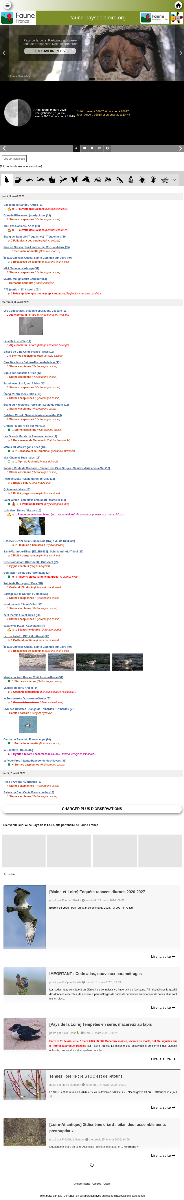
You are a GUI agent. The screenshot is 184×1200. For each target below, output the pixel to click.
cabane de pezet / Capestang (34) (24, 625)
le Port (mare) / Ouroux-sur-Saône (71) (27, 698)
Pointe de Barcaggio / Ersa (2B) (23, 583)
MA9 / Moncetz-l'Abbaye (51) (21, 268)
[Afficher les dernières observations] (21, 166)
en (178, 18)
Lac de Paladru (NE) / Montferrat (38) (26, 636)
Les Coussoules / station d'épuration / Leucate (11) (35, 310)
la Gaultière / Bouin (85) (18, 750)
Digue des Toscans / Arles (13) (23, 372)
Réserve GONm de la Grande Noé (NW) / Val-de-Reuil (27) (39, 541)
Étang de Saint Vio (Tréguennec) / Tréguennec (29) (35, 236)
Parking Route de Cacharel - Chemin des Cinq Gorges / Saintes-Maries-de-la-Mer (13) (57, 468)
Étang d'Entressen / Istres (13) (22, 394)
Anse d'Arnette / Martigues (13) (23, 781)
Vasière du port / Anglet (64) (21, 687)
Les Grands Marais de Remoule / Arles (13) (30, 436)
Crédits (106, 1184)
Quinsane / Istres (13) (17, 489)
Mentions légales (82, 1184)
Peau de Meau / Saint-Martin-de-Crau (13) (29, 478)
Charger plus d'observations (92, 809)
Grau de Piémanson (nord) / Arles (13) (27, 215)
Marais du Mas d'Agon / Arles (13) (25, 447)
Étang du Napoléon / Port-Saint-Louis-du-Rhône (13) (36, 404)
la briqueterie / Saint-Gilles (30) (23, 604)
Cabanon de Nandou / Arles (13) (23, 204)
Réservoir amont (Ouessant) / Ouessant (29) (31, 562)
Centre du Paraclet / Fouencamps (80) (27, 739)
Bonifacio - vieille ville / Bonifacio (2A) (27, 572)
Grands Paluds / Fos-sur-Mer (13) (24, 425)
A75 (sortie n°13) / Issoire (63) (22, 289)
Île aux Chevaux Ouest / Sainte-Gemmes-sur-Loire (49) (38, 257)
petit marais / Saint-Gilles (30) (22, 615)
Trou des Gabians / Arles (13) (22, 226)
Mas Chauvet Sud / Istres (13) (22, 457)
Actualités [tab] (9, 874)
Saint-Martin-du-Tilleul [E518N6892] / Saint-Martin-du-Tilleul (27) (43, 551)
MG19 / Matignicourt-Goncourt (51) (25, 279)
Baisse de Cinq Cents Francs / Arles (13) (29, 351)
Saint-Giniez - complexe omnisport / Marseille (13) (35, 500)
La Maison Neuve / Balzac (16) (22, 510)
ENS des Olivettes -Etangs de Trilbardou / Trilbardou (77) (39, 709)
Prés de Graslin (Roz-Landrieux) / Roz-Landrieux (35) (37, 247)
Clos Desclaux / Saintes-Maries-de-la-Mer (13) (32, 362)
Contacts (96, 1184)
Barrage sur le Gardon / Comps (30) (26, 593)
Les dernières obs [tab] (14, 158)
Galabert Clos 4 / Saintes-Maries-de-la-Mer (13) (33, 415)
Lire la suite (163, 956)
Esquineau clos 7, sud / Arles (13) (24, 383)
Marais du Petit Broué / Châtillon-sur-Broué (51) (33, 677)
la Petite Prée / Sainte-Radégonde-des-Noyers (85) (35, 760)
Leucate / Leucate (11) (17, 341)
